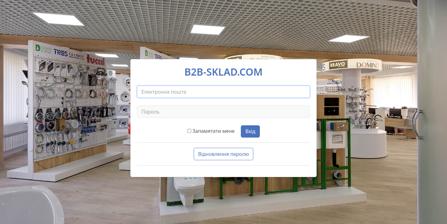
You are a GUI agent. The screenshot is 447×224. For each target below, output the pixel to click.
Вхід (250, 131)
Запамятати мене (213, 131)
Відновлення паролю (223, 154)
